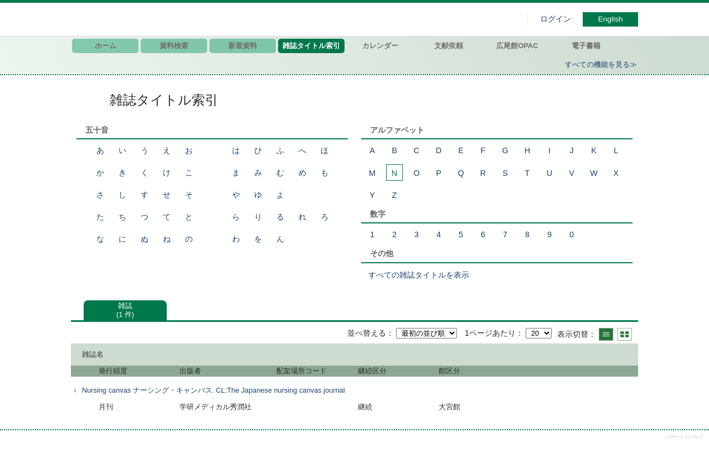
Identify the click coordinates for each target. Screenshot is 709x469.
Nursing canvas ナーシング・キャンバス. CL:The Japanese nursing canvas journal (213, 390)
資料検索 (174, 45)
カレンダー (380, 45)
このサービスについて (684, 436)
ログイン (555, 19)
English (610, 19)
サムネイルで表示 (624, 334)
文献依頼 (448, 45)
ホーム (105, 45)
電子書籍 (586, 45)
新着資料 (242, 45)
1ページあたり (490, 333)
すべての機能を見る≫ (601, 64)
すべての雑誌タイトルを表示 (418, 274)
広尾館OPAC (517, 45)
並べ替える (366, 333)
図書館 (187, 19)
